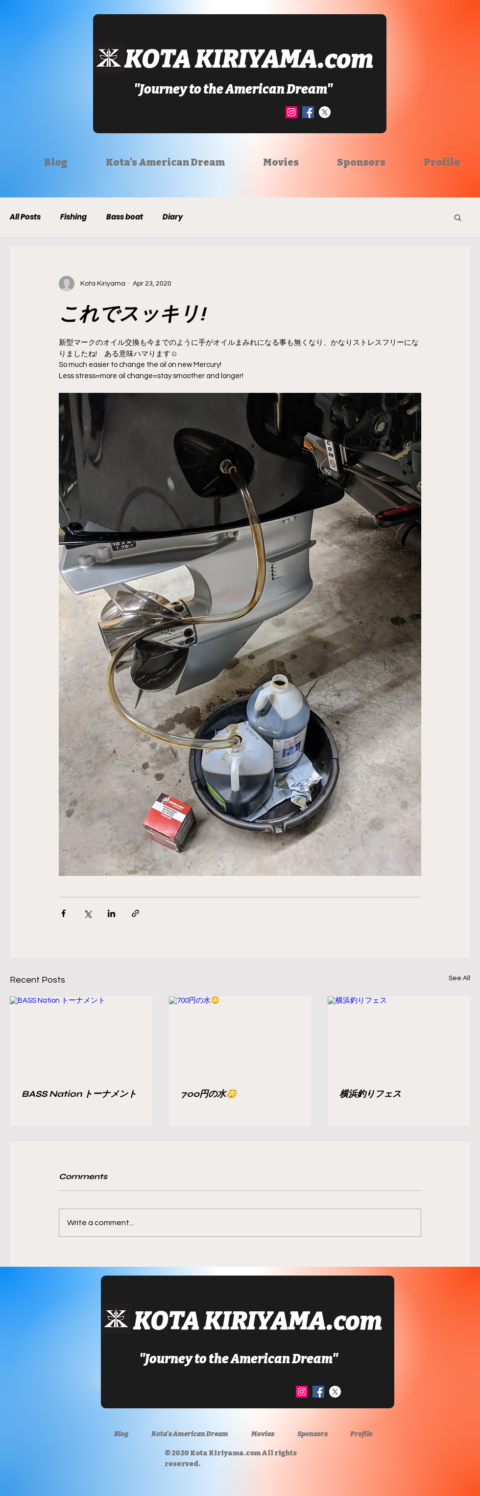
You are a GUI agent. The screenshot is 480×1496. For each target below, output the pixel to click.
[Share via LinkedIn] (111, 913)
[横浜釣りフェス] (399, 1036)
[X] (325, 112)
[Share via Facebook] (63, 913)
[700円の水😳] (240, 1036)
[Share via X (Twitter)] (87, 913)
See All (459, 978)
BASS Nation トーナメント (79, 1093)
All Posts (25, 217)
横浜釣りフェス (370, 1093)
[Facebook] (308, 112)
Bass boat (124, 217)
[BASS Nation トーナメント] (81, 1036)
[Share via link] (135, 913)
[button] (457, 217)
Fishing (73, 217)
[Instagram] (291, 112)
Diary (173, 217)
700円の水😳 (209, 1093)
